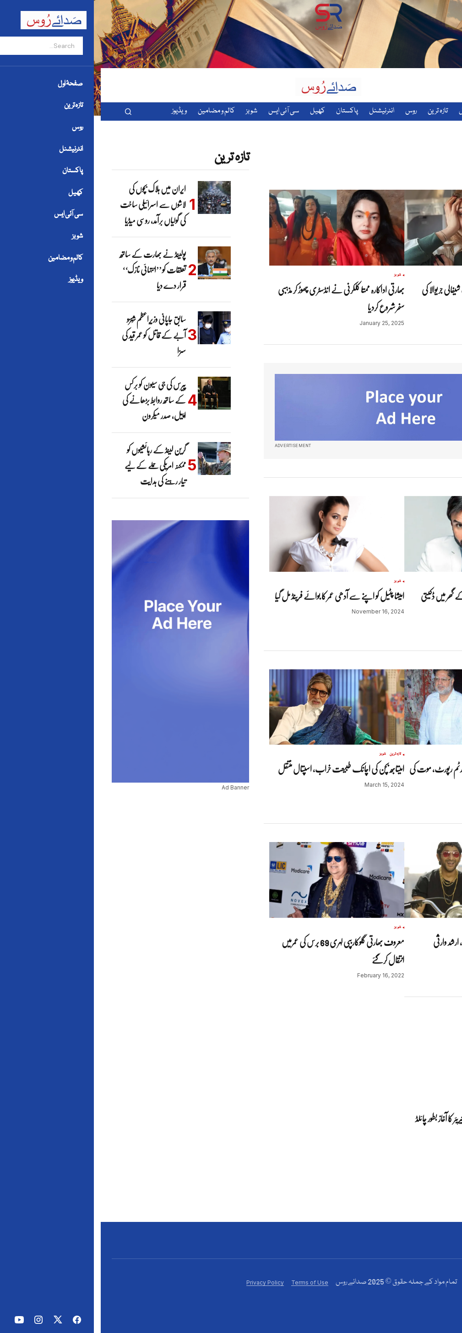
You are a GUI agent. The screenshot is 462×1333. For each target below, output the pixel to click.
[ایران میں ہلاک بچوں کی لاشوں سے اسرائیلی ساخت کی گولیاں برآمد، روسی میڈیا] (113, 197)
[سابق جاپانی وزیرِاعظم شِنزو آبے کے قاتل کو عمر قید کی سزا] (113, 327)
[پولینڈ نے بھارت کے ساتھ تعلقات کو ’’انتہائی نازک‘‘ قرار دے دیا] (113, 262)
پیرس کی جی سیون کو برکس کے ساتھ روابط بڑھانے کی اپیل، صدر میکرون (53, 400)
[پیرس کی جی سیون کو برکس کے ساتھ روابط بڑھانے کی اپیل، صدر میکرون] (113, 393)
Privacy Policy (164, 1282)
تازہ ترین (294, 754)
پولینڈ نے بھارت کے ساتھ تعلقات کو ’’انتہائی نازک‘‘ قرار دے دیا (52, 269)
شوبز (432, 275)
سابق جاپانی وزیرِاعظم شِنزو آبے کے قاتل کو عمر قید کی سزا (53, 334)
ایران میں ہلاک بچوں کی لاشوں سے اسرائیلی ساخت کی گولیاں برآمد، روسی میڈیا (52, 204)
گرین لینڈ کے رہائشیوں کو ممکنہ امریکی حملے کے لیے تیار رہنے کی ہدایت (54, 465)
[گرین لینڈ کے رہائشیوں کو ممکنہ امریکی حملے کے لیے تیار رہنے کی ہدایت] (113, 458)
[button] (27, 111)
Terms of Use (209, 1282)
